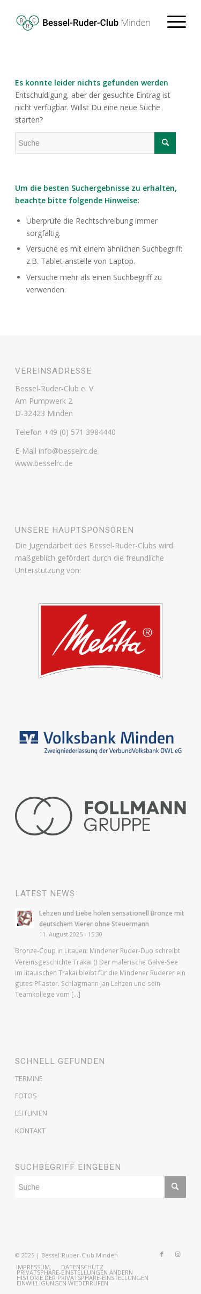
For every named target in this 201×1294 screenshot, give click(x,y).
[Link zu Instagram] (178, 1254)
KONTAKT (30, 1130)
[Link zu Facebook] (162, 1254)
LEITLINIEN (31, 1113)
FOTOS (26, 1095)
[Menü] (171, 21)
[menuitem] (33, 1267)
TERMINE (29, 1078)
